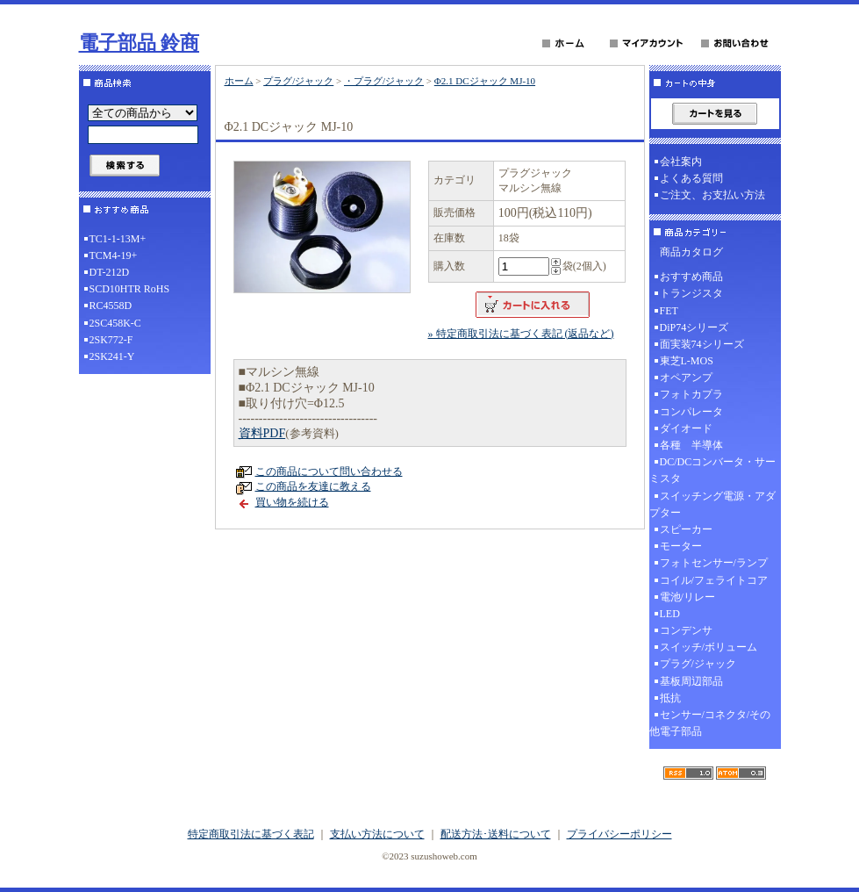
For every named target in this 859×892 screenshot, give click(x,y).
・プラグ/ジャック (384, 81)
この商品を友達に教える (313, 486)
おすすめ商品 (691, 276)
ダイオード (686, 428)
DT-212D (109, 272)
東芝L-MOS (686, 361)
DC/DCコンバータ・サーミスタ (713, 470)
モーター (681, 546)
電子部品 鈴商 (139, 43)
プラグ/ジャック (298, 81)
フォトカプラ (691, 394)
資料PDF (262, 433)
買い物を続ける (292, 502)
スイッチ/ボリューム (708, 647)
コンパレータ (691, 412)
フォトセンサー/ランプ (714, 563)
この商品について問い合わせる (329, 471)
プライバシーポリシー (619, 834)
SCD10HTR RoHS (129, 289)
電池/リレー (687, 597)
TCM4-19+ (113, 255)
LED (670, 614)
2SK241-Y (112, 356)
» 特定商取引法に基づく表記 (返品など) (521, 333)
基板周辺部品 (691, 681)
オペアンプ (686, 377)
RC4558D (110, 305)
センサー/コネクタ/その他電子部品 (710, 723)
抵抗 (670, 698)
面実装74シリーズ (702, 344)
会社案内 (681, 161)
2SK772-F (111, 340)
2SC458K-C (115, 323)
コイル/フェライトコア (714, 580)
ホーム (239, 81)
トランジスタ (691, 293)
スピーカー (686, 529)
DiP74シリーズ (694, 327)
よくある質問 (691, 178)
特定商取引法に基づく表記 (251, 834)
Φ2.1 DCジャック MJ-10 (484, 81)
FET (669, 311)
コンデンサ (686, 630)
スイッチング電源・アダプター (712, 504)
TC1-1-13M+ (118, 239)
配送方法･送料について (495, 834)
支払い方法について (377, 834)
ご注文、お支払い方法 (712, 195)
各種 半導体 (691, 445)
